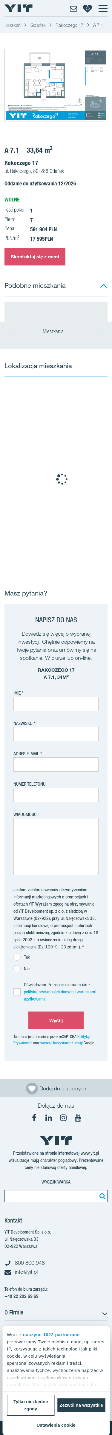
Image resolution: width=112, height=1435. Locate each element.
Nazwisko (23, 723)
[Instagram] (63, 1118)
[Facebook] (34, 1118)
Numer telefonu (29, 784)
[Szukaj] (101, 1196)
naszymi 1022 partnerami (51, 1334)
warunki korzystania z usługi (61, 1042)
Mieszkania (56, 332)
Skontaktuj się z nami (35, 257)
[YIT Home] (18, 8)
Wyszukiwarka (56, 1182)
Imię (17, 693)
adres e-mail (26, 753)
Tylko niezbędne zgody (30, 1405)
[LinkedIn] (48, 1118)
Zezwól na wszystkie (81, 1405)
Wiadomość (24, 814)
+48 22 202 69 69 (21, 1296)
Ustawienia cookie (55, 1425)
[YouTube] (78, 1118)
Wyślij (56, 1020)
